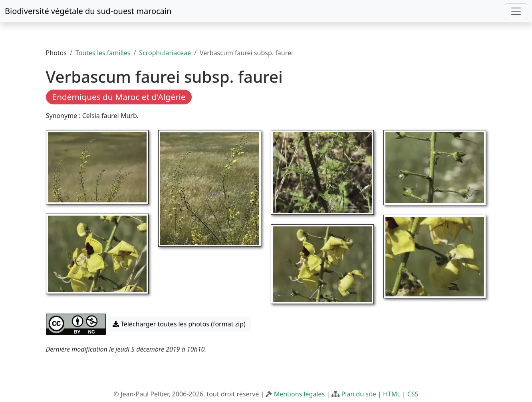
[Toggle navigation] (516, 11)
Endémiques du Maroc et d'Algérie (119, 96)
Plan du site (358, 394)
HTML (392, 394)
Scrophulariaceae (165, 52)
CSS (413, 394)
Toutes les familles (102, 52)
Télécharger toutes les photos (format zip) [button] (179, 324)
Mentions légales (299, 394)
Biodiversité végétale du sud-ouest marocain (88, 11)
